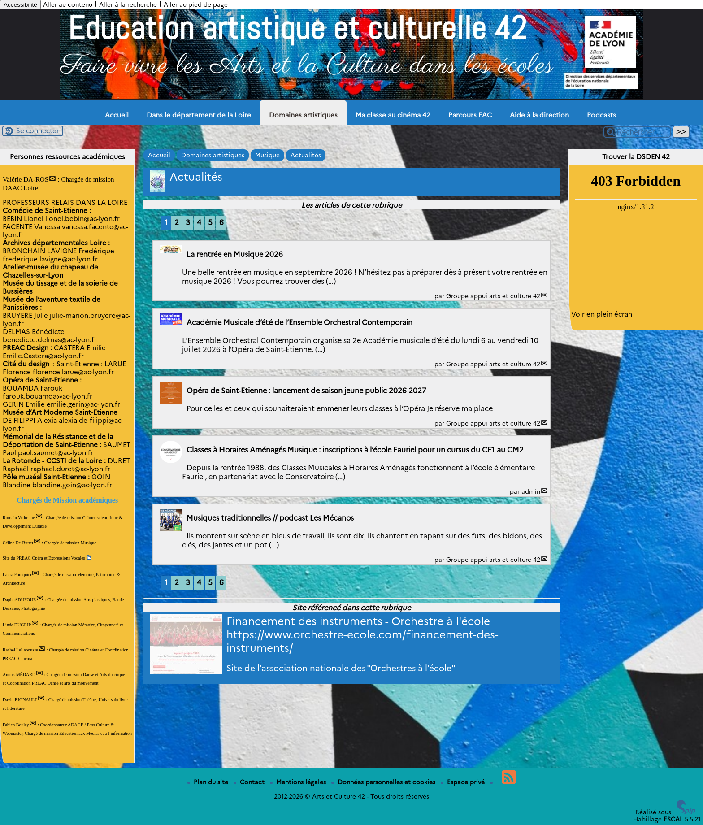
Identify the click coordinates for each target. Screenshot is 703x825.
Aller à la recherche (128, 4)
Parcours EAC (470, 115)
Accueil (117, 115)
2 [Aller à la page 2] (176, 222)
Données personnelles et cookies (384, 782)
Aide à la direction (539, 115)
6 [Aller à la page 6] (221, 222)
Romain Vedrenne (19, 517)
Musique (267, 155)
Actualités (306, 155)
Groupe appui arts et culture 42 (493, 296)
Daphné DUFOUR (19, 599)
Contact (250, 782)
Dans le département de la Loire (199, 115)
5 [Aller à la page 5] (210, 222)
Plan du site (208, 782)
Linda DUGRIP (17, 624)
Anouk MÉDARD (19, 674)
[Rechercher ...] (637, 132)
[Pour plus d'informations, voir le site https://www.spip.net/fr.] (686, 812)
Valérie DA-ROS (25, 179)
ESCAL (673, 819)
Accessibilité (20, 4)
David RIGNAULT (20, 699)
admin (530, 491)
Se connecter (37, 131)
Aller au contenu (67, 4)
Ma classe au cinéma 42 (393, 115)
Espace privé (463, 782)
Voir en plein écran (601, 314)
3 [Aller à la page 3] (188, 222)
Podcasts (601, 115)
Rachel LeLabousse (20, 649)
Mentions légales (299, 782)
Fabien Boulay (16, 724)
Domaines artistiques (303, 115)
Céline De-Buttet (18, 542)
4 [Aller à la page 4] (199, 222)
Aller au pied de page (196, 4)
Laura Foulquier (17, 574)
